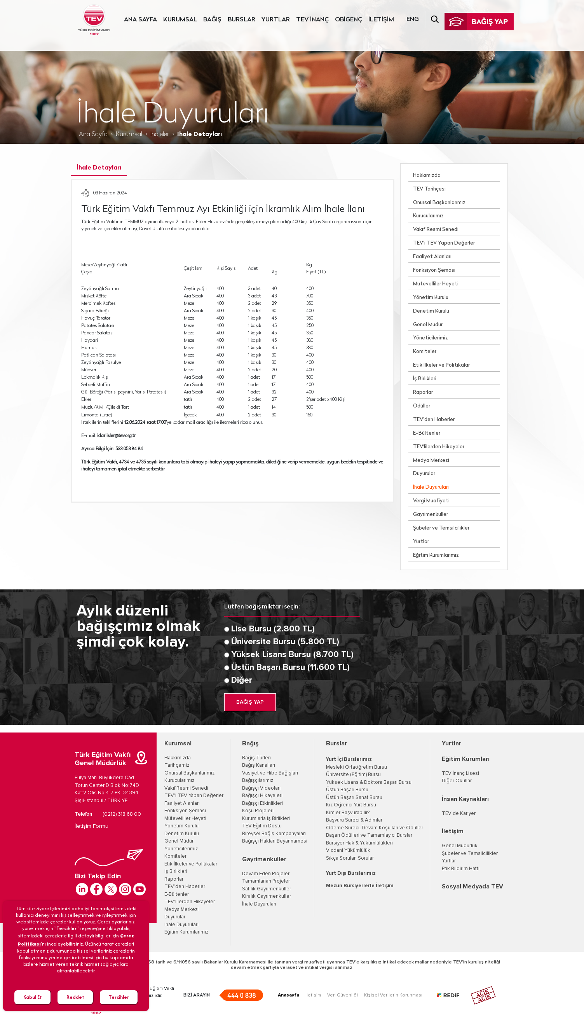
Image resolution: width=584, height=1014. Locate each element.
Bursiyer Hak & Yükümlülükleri (359, 843)
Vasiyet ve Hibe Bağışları (270, 773)
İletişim (453, 831)
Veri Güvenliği (342, 995)
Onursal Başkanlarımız (439, 202)
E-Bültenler (426, 433)
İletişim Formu (91, 826)
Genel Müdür (428, 324)
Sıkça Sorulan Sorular (350, 858)
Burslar (336, 743)
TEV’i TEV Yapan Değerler (444, 243)
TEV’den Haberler (434, 419)
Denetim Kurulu (431, 311)
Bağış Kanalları (258, 765)
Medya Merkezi (431, 460)
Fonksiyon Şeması (434, 270)
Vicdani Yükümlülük (348, 850)
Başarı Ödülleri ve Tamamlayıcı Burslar (369, 835)
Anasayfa (288, 995)
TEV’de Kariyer (459, 813)
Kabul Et (32, 997)
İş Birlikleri (424, 378)
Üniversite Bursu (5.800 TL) (285, 642)
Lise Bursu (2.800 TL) (273, 629)
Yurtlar (421, 541)
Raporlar (423, 392)
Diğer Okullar (457, 780)
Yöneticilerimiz (430, 338)
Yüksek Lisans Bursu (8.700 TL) (292, 654)
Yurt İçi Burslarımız (349, 759)
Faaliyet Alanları (432, 256)
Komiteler (424, 351)
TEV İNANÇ (312, 20)
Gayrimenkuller (430, 514)
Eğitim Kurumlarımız (436, 555)
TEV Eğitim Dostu (262, 826)
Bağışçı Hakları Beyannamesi (274, 841)
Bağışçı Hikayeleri (262, 795)
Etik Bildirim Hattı (460, 868)
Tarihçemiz (176, 765)
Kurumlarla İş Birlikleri (266, 818)
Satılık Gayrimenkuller (266, 889)
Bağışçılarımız (257, 780)
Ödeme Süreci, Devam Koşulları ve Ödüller (374, 827)
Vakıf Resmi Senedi (435, 229)
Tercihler (119, 997)
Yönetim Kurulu (430, 297)
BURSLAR (241, 20)
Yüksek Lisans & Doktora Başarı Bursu (368, 782)
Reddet (75, 997)
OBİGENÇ (348, 20)
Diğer (241, 680)
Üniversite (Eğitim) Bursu (353, 774)
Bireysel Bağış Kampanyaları (274, 833)
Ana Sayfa (93, 134)
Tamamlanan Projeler (266, 881)
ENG (412, 19)
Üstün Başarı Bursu (347, 789)
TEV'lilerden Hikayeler (438, 446)
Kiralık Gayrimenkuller (266, 896)
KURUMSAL (180, 20)
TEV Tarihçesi (429, 189)
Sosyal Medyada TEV (472, 886)
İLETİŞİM (381, 20)
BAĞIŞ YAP (250, 702)
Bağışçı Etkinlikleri (262, 803)
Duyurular (424, 473)
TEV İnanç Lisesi (460, 773)
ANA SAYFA (140, 20)
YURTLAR (275, 20)
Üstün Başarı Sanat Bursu (354, 797)
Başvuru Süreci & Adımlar (354, 820)
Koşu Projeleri (258, 810)
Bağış (250, 743)
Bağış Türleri (256, 757)
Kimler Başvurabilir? (348, 812)
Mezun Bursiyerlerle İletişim (360, 885)
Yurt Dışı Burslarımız (351, 873)
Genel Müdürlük (460, 845)
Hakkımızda (427, 175)
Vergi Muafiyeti (431, 501)
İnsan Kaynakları (465, 799)
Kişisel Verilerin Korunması (393, 995)
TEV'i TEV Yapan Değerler (193, 795)
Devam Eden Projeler (265, 873)
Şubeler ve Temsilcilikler (441, 528)
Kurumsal (129, 134)
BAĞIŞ (212, 20)
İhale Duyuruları (431, 487)
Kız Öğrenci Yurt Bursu (351, 805)
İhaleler (159, 134)
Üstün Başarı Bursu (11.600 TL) (290, 667)
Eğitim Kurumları (466, 759)
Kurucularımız (428, 216)
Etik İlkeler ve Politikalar (441, 365)
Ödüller (421, 406)
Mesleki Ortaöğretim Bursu (356, 767)
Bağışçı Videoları (261, 788)
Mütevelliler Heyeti (435, 284)
